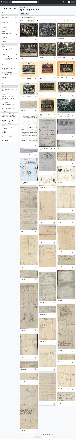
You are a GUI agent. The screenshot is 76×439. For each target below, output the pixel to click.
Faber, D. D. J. (9, 52)
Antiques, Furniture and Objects (9, 30)
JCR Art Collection (9, 38)
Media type (5, 140)
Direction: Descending (69, 20)
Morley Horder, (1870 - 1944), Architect (9, 131)
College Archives (9, 18)
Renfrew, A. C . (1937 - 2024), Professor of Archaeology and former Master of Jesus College (9, 115)
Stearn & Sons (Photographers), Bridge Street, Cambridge (9, 48)
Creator (4, 41)
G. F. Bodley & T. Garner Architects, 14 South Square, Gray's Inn (9, 76)
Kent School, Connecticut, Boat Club (9, 89)
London (9, 55)
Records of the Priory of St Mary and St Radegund (9, 34)
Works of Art (9, 28)
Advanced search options (28, 17)
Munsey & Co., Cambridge (9, 72)
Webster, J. (9, 65)
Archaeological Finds (9, 20)
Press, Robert (9, 62)
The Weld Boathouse (9, 102)
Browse (5, 2)
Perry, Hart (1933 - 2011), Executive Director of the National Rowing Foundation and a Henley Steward (9, 121)
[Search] (24, 2)
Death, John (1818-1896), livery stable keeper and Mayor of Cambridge (9, 110)
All (2, 15)
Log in (72, 2)
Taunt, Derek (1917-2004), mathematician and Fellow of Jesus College (9, 68)
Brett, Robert (9, 80)
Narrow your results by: (9, 8)
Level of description (7, 136)
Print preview (23, 20)
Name (3, 84)
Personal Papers (9, 23)
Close (27, 7)
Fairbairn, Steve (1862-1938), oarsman (9, 105)
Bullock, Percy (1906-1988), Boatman (9, 93)
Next (60, 437)
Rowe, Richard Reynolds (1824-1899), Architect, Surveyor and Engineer (9, 58)
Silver (9, 25)
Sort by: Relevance (59, 20)
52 (56, 437)
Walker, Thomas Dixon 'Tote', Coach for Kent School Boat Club (9, 98)
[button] (63, 2)
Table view (37, 20)
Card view (31, 20)
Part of (3, 12)
